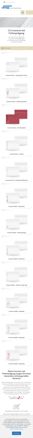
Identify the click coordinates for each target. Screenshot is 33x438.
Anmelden (25, 2)
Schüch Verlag (11, 7)
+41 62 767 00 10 (9, 2)
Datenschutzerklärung (16, 429)
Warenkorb (29, 2)
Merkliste (22, 2)
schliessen (16, 433)
